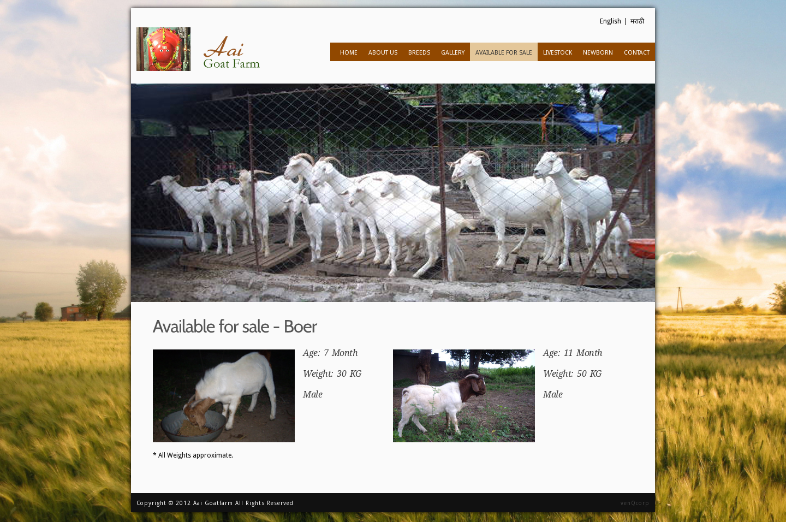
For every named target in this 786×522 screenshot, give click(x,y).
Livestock (555, 52)
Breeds (417, 52)
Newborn (595, 52)
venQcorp (635, 503)
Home (349, 52)
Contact (637, 52)
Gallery (453, 52)
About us (380, 52)
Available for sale (501, 52)
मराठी (637, 21)
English (610, 21)
